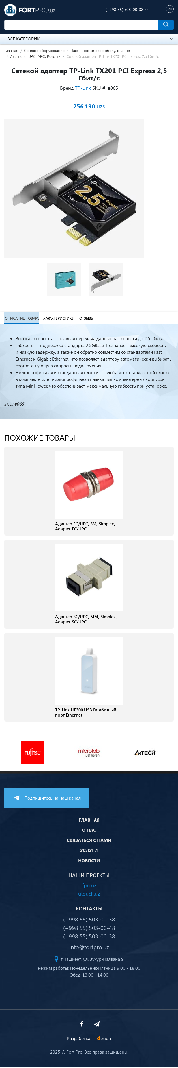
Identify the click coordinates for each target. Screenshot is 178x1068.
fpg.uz (89, 886)
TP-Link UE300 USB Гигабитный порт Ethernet (85, 714)
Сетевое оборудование (44, 50)
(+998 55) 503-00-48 (89, 929)
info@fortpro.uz (89, 948)
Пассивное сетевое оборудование (100, 50)
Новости (89, 862)
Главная (11, 50)
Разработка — (89, 1040)
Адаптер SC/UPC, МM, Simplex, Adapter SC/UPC (86, 620)
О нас (89, 831)
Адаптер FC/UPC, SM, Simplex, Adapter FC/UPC (85, 527)
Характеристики (58, 318)
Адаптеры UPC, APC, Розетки (35, 56)
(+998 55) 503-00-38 (124, 9)
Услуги (89, 852)
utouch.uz (89, 894)
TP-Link (83, 88)
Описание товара (21, 318)
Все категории (90, 39)
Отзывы (85, 318)
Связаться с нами (89, 841)
